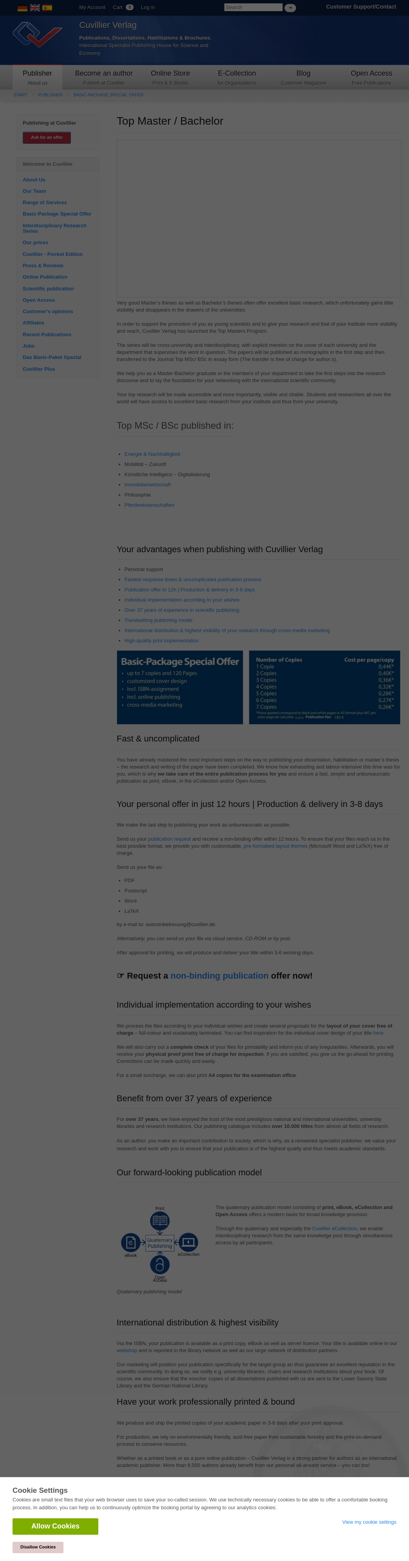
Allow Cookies (55, 1526)
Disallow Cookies (38, 1547)
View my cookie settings (369, 1522)
